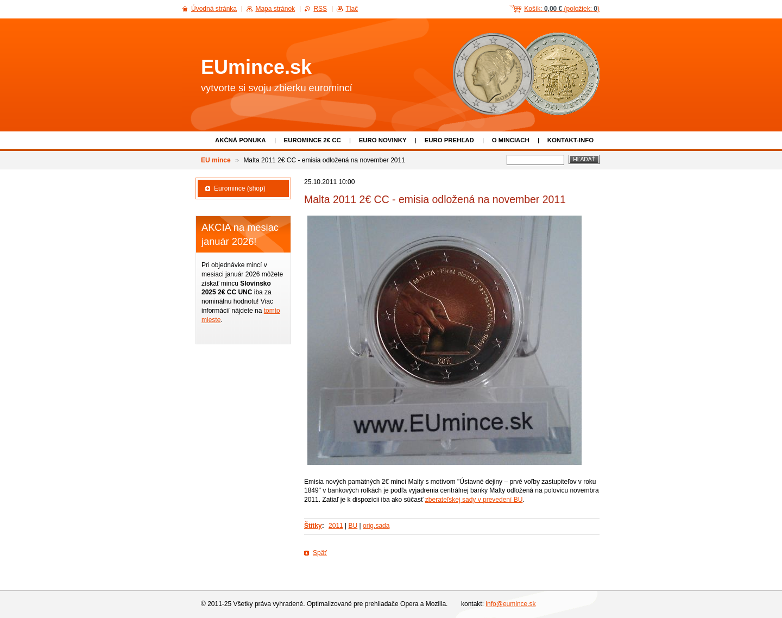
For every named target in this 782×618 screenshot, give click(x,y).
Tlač (351, 8)
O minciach (510, 140)
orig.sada (376, 525)
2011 (336, 525)
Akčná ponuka (240, 140)
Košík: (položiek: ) (562, 8)
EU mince (216, 160)
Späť (320, 553)
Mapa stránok (275, 8)
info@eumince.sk (510, 604)
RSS (320, 8)
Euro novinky (383, 140)
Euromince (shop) (240, 188)
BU (353, 525)
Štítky (313, 525)
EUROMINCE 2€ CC (312, 140)
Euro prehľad (449, 140)
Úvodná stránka (214, 8)
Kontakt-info (570, 140)
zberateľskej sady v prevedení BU (474, 499)
